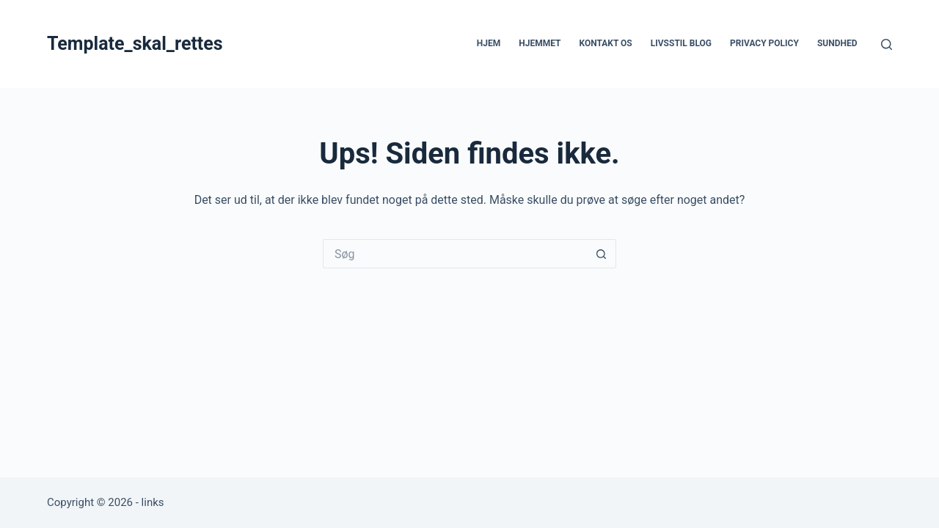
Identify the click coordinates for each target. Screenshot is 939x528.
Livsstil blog (681, 43)
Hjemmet (539, 43)
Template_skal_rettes (135, 43)
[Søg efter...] (455, 253)
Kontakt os (605, 43)
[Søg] (886, 44)
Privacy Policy (764, 43)
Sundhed (837, 43)
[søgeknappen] (601, 253)
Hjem (488, 43)
